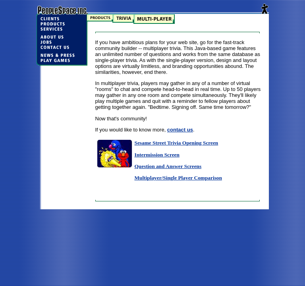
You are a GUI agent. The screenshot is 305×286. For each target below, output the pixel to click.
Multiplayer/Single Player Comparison (178, 178)
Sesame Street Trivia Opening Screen (176, 143)
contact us (180, 130)
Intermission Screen (157, 155)
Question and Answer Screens (168, 166)
